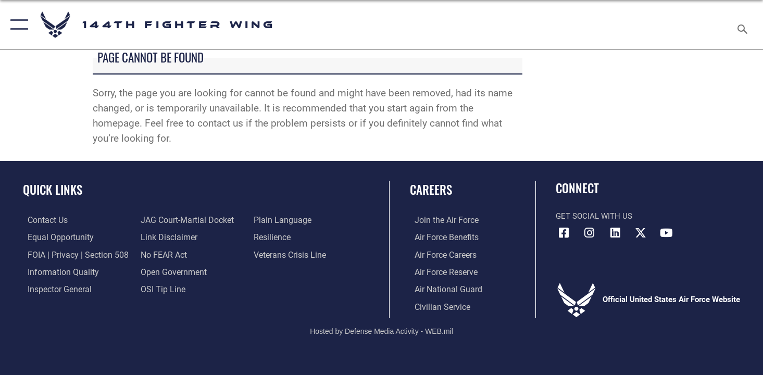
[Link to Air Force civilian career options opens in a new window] (436, 305)
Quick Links (52, 189)
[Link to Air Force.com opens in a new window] (441, 219)
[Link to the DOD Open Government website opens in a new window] (170, 271)
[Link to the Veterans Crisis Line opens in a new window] (290, 254)
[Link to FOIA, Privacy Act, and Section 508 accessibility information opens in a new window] (70, 254)
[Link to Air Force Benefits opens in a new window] (441, 237)
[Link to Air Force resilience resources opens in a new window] (273, 237)
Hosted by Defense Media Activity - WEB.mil (381, 330)
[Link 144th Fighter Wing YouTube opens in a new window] (666, 233)
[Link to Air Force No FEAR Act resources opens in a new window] (161, 254)
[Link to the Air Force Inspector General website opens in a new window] (53, 288)
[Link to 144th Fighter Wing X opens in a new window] (640, 233)
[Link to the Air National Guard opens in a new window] (442, 288)
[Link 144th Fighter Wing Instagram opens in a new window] (589, 233)
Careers (431, 189)
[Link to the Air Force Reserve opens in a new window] (440, 271)
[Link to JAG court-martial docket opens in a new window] (184, 219)
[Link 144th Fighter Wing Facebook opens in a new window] (563, 233)
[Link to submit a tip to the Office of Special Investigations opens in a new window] (160, 288)
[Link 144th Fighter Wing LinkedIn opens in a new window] (615, 233)
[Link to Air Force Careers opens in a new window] (440, 254)
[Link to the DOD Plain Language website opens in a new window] (281, 219)
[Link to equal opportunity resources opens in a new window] (54, 237)
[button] (17, 24)
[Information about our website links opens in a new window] (166, 237)
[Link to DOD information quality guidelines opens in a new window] (56, 271)
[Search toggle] (744, 25)
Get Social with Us (594, 216)
